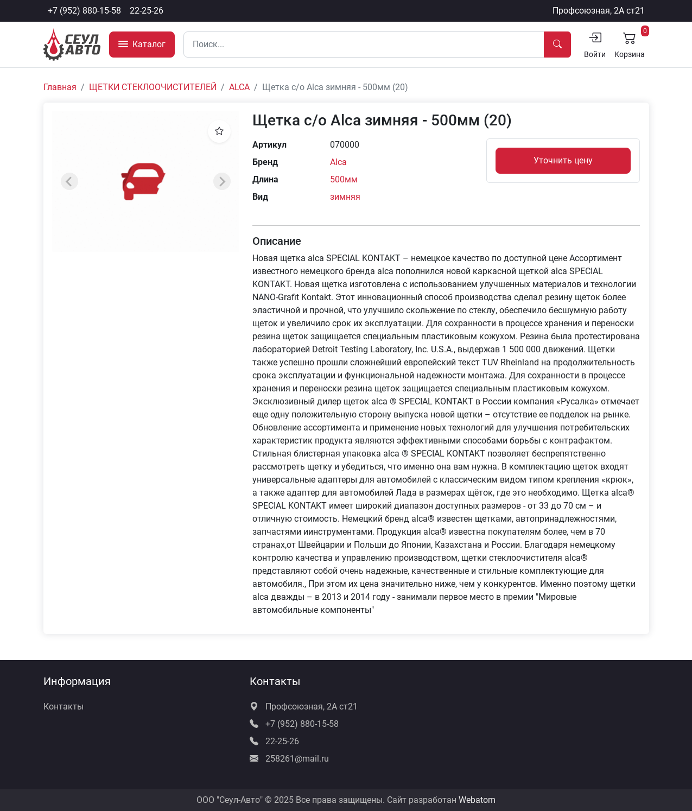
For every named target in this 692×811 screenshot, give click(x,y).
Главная (60, 87)
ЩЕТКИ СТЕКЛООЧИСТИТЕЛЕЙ (153, 87)
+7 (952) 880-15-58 (84, 10)
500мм (344, 179)
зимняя (345, 197)
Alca (338, 162)
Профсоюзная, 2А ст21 (599, 10)
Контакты (63, 706)
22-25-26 (146, 10)
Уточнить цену (563, 160)
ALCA (239, 87)
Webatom (477, 800)
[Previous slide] (69, 181)
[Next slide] (222, 181)
